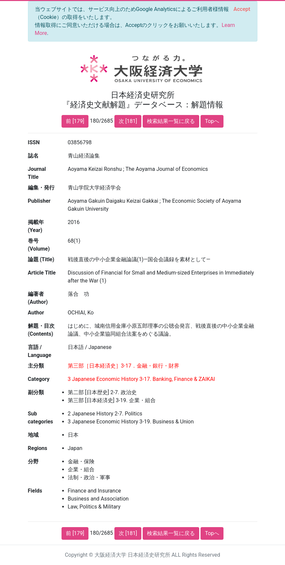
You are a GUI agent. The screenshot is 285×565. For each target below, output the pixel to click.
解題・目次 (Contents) (41, 330)
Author (36, 312)
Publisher (39, 201)
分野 (33, 461)
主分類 (36, 366)
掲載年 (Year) (36, 226)
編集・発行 (41, 187)
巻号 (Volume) (39, 245)
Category (39, 379)
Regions (37, 448)
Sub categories (40, 417)
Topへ (212, 121)
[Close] (242, 9)
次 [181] (128, 121)
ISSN (34, 142)
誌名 (33, 156)
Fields (35, 491)
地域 (33, 435)
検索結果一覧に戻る (171, 121)
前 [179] (75, 121)
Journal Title (37, 173)
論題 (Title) (41, 259)
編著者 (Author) (38, 298)
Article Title (42, 273)
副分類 (36, 392)
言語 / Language (40, 351)
